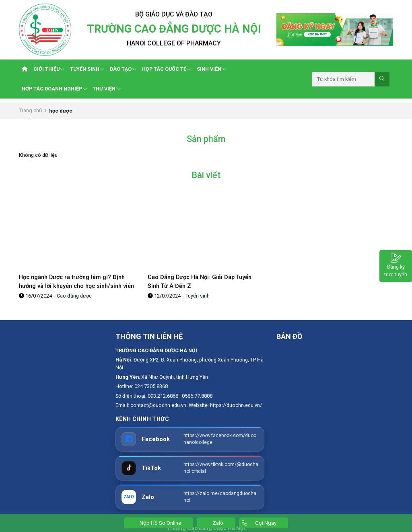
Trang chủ (30, 110)
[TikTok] (189, 468)
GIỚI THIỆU (48, 69)
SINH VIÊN (211, 69)
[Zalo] (189, 497)
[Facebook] (189, 439)
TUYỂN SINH (87, 69)
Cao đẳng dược (74, 296)
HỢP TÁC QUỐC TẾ (166, 69)
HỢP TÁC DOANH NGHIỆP (54, 89)
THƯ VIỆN (106, 89)
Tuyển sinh (197, 296)
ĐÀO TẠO (123, 69)
